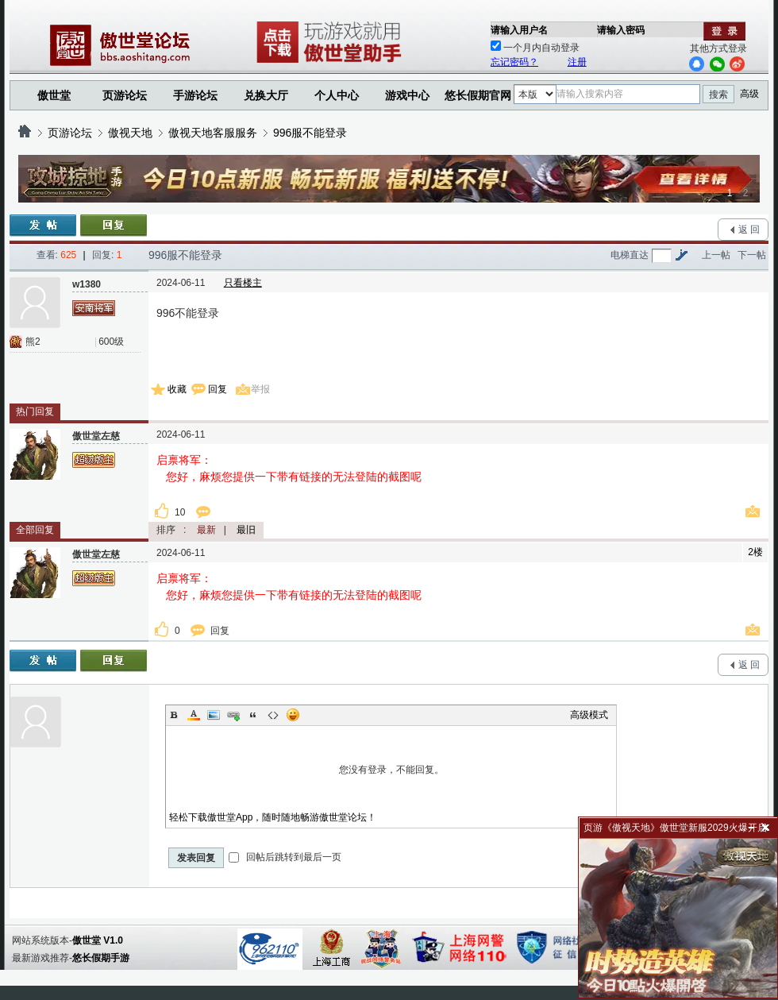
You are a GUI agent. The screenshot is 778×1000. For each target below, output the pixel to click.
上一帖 (716, 255)
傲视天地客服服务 (212, 132)
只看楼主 (243, 282)
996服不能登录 (310, 132)
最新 (206, 529)
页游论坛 (124, 95)
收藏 (177, 389)
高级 (749, 93)
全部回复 (35, 529)
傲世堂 (54, 95)
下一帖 (752, 255)
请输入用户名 (519, 30)
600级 (111, 341)
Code (273, 715)
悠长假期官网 (478, 95)
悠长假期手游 (100, 957)
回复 (217, 389)
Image (213, 715)
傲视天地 (130, 132)
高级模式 (589, 714)
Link (233, 715)
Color (194, 715)
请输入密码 (621, 30)
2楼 (755, 552)
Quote (253, 715)
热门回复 (35, 411)
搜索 (718, 94)
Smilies (293, 715)
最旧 (246, 529)
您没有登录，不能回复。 (391, 769)
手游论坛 (195, 95)
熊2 (32, 341)
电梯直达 (629, 255)
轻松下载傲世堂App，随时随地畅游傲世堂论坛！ (272, 817)
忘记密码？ (514, 62)
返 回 (749, 229)
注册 (577, 62)
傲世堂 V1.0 (97, 940)
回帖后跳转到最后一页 (285, 857)
